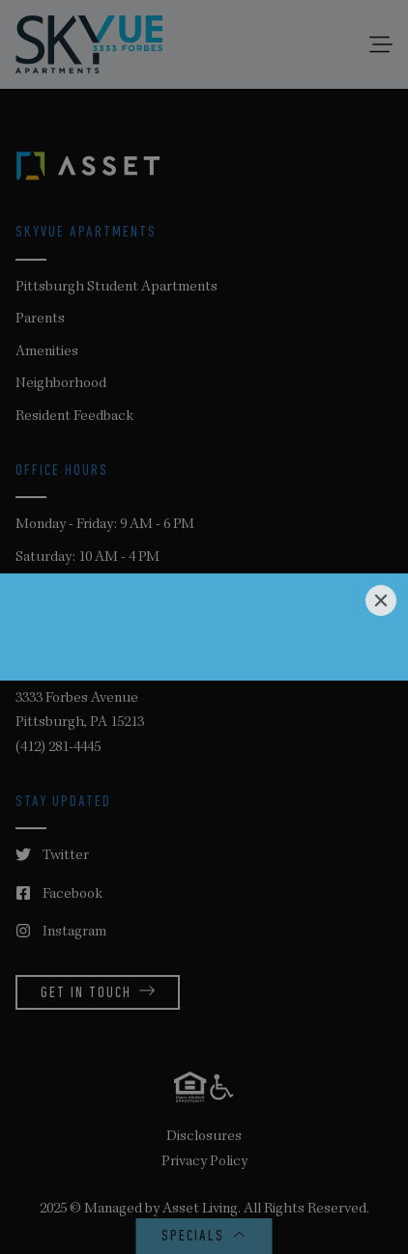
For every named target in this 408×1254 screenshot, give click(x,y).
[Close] (380, 600)
